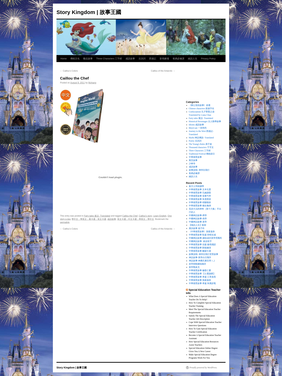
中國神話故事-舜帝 (198, 215)
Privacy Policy (208, 58)
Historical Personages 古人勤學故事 (205, 121)
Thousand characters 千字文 (201, 147)
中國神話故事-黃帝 (198, 222)
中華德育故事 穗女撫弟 (200, 205)
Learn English (159, 216)
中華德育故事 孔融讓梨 (200, 192)
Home (63, 58)
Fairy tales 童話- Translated (97, 216)
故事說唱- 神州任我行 (199, 170)
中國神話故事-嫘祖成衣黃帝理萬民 (205, 238)
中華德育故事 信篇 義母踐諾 (202, 244)
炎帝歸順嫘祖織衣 (197, 264)
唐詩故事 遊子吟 (196, 228)
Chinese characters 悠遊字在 (201, 108)
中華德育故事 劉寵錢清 (200, 247)
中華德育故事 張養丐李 (200, 196)
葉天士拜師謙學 (196, 186)
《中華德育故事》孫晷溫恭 (202, 231)
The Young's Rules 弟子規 (200, 144)
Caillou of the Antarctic (163, 71)
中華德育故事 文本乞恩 (200, 189)
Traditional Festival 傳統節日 (202, 154)
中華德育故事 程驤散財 (200, 202)
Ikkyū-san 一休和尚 (198, 128)
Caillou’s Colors (69, 71)
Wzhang (92, 82)
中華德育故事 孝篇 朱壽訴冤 (202, 283)
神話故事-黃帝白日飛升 (200, 257)
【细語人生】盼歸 (197, 225)
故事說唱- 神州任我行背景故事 (203, 254)
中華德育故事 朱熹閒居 (200, 199)
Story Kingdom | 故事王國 (88, 12)
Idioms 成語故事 (196, 124)
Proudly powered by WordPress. (203, 367)
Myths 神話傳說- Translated (201, 137)
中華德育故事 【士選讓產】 (202, 273)
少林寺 (192, 163)
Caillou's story (145, 216)
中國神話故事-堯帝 (198, 218)
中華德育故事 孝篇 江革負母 (202, 277)
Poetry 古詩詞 (195, 141)
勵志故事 (88, 58)
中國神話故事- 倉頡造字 (200, 241)
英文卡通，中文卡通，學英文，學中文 (135, 219)
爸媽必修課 (178, 58)
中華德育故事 (195, 157)
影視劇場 (164, 58)
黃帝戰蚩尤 (194, 267)
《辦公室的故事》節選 (199, 105)
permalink (64, 222)
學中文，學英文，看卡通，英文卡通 (89, 219)
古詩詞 (141, 58)
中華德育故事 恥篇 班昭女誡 (202, 235)
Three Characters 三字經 (109, 58)
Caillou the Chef (130, 216)
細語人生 (192, 58)
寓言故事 (193, 160)
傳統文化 (75, 58)
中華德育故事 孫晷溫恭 (200, 280)
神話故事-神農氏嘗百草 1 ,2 (202, 260)
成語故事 (130, 58)
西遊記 (152, 58)
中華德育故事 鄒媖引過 (200, 251)
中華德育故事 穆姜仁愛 (200, 270)
